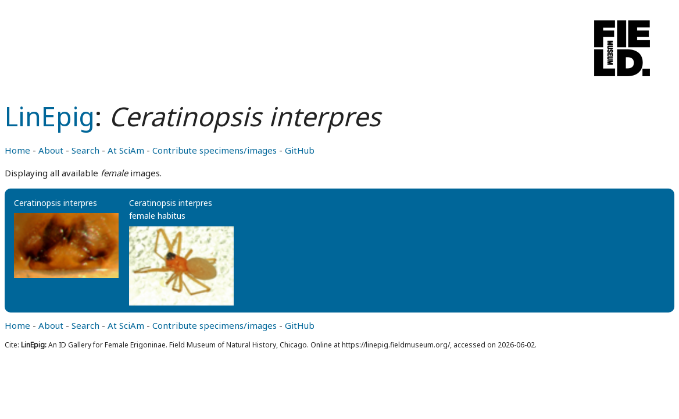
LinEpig (50, 116)
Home (17, 150)
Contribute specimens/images (214, 150)
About (50, 150)
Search (85, 150)
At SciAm (126, 150)
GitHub (300, 150)
